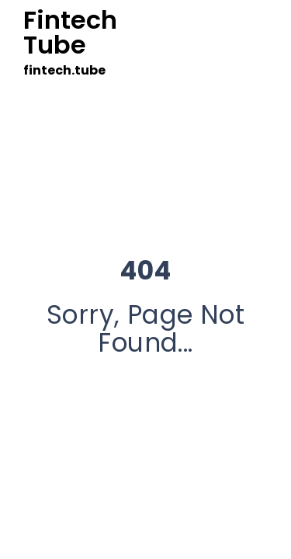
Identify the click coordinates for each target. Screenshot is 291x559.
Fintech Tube (70, 32)
